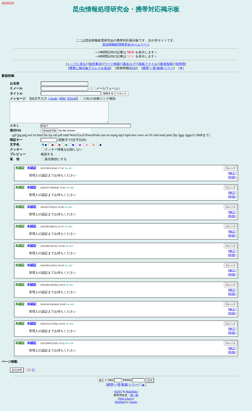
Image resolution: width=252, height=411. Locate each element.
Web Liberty (126, 402)
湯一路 (134, 399)
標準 (146, 68)
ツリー (169, 68)
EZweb (71, 98)
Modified (120, 406)
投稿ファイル (147, 64)
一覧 (153, 68)
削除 (232, 181)
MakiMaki (132, 395)
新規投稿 (166, 64)
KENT (118, 395)
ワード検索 (112, 64)
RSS (132, 68)
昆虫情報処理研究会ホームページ (126, 44)
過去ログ (129, 64)
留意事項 (95, 64)
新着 (160, 68)
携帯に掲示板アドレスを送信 (89, 68)
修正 (232, 177)
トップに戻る (76, 64)
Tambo (133, 406)
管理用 (180, 64)
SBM (62, 98)
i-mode (52, 98)
